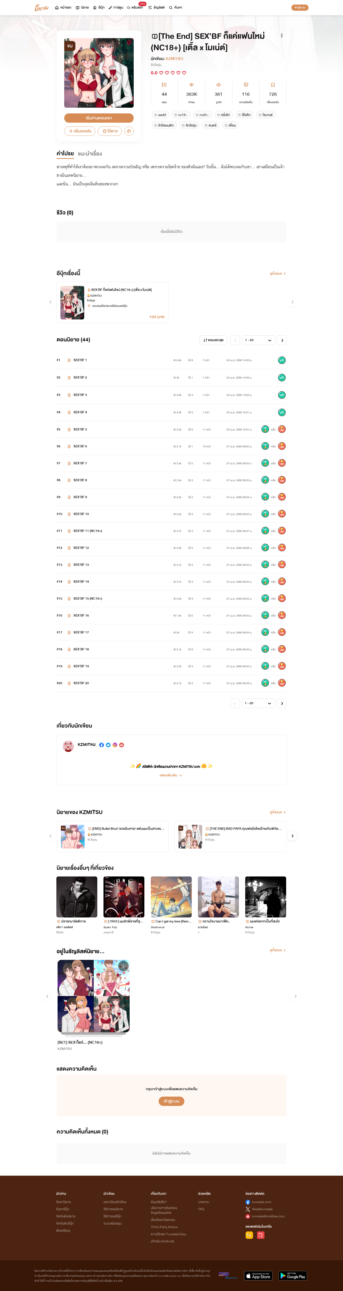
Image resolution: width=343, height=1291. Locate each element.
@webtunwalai (262, 1209)
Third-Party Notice (164, 1227)
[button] (171, 773)
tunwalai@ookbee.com (268, 1216)
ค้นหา (175, 7)
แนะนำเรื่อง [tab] (90, 153)
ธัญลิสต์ (156, 7)
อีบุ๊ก (99, 7)
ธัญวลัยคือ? (159, 1202)
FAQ (201, 1209)
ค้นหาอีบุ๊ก (62, 1209)
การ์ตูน (115, 7)
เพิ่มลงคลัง (79, 131)
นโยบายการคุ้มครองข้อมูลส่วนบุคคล (164, 1210)
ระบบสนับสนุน (112, 1223)
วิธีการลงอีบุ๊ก (112, 1216)
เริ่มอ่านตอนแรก (99, 118)
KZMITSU (174, 58)
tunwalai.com (261, 1202)
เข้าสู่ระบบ (299, 7)
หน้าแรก (62, 7)
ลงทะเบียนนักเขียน (114, 1202)
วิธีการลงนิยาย (113, 1209)
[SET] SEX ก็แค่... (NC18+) (80, 1042)
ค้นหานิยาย (63, 1202)
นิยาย (82, 7)
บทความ (203, 1202)
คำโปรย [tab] (65, 153)
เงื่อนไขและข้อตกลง (163, 1220)
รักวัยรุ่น (156, 65)
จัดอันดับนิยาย (65, 1216)
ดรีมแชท (136, 6)
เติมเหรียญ (63, 1231)
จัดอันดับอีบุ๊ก (65, 1223)
